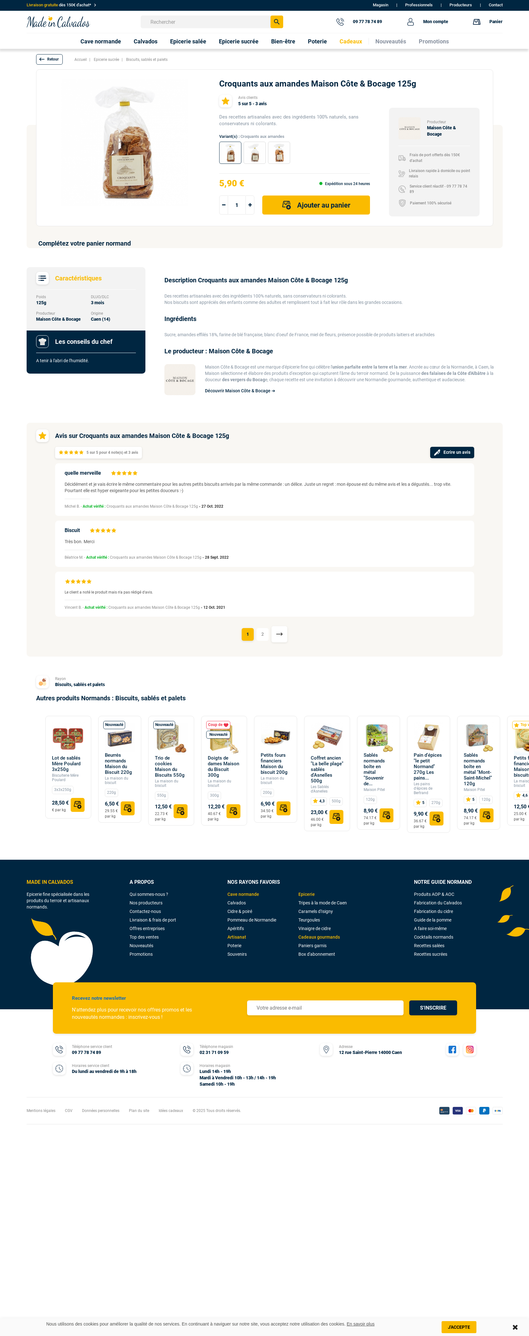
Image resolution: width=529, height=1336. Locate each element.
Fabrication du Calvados (438, 902)
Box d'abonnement (316, 954)
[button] (49, 59)
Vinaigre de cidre (314, 928)
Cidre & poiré (239, 911)
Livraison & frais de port (153, 919)
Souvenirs (237, 954)
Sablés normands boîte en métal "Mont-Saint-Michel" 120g (478, 769)
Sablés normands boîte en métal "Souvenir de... (374, 769)
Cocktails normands (433, 937)
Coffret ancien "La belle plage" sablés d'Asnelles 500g (327, 769)
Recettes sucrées (430, 954)
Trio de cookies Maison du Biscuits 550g (170, 766)
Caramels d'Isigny (315, 911)
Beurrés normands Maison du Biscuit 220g (118, 763)
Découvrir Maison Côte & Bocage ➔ (240, 390)
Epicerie (306, 894)
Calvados (236, 902)
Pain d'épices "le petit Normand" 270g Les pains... (428, 766)
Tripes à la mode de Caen (322, 902)
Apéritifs (235, 928)
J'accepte (459, 1327)
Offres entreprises (147, 928)
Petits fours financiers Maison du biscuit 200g (274, 763)
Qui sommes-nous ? (149, 894)
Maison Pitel (374, 789)
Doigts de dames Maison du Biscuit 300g (223, 766)
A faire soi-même (430, 928)
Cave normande (243, 894)
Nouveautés (141, 945)
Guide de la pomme (432, 919)
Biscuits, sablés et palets (80, 684)
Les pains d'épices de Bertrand (423, 788)
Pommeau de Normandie (251, 919)
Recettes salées (429, 945)
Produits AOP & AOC (434, 894)
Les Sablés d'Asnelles (320, 789)
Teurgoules (309, 919)
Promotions (141, 954)
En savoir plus (361, 1323)
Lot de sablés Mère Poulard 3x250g (66, 763)
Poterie (234, 945)
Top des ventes (144, 937)
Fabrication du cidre (433, 911)
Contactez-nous (145, 911)
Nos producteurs (146, 902)
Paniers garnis (312, 945)
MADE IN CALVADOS (50, 882)
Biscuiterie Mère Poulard (65, 777)
